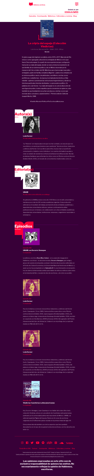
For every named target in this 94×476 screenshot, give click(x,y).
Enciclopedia (42, 16)
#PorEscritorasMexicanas (55, 101)
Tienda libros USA (24, 448)
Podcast (34, 448)
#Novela (38, 101)
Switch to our (71, 11)
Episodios (32, 16)
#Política (44, 101)
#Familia (32, 101)
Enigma (58, 452)
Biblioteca (51, 16)
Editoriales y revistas (64, 16)
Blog (75, 16)
